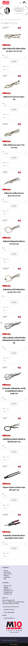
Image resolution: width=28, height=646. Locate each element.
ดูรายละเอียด (14, 61)
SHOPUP (16, 640)
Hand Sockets (7, 572)
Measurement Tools (8, 591)
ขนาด (3, 55)
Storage (6, 571)
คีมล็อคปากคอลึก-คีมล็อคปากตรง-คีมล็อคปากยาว (14, 19)
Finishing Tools (7, 589)
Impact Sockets (7, 574)
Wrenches (6, 576)
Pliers (5, 579)
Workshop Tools (7, 586)
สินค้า (6, 19)
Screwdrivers (7, 577)
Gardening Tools (8, 594)
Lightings (6, 587)
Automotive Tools (8, 592)
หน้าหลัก (2, 19)
